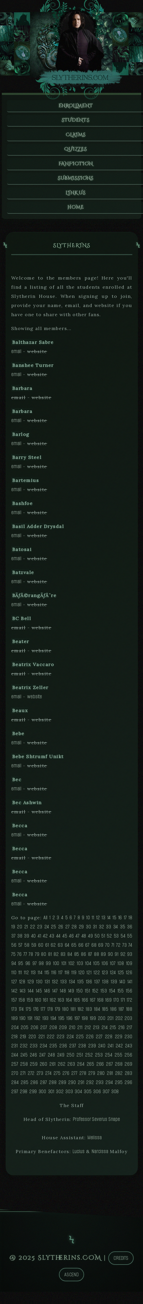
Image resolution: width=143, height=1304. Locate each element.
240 (101, 1048)
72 (118, 948)
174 (21, 1012)
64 (67, 948)
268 (118, 1067)
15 (114, 920)
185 (105, 1012)
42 (45, 939)
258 (24, 1067)
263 (71, 1067)
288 (52, 1085)
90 (110, 957)
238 (82, 1048)
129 (30, 984)
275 (56, 1076)
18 (130, 920)
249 (60, 1058)
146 (47, 993)
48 (83, 939)
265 (90, 1067)
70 (107, 948)
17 (125, 920)
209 (63, 1030)
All (45, 920)
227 (99, 1039)
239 (92, 1048)
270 (14, 1076)
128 (22, 984)
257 (14, 1067)
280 (101, 1076)
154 (112, 993)
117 (60, 975)
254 (108, 1058)
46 (71, 939)
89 (103, 957)
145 (39, 993)
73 (124, 948)
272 (31, 1076)
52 (109, 939)
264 (80, 1067)
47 (77, 939)
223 (60, 1039)
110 (13, 975)
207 (43, 1030)
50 (97, 939)
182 (81, 1012)
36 (129, 929)
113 (33, 975)
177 (42, 1012)
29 (81, 929)
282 (119, 1076)
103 (80, 966)
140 (122, 984)
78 (31, 957)
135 (80, 984)
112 (26, 975)
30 (88, 929)
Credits (121, 1261)
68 (94, 948)
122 (96, 975)
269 (128, 1067)
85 (76, 957)
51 (103, 939)
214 (105, 1030)
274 (48, 1076)
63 (60, 948)
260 (43, 1067)
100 (56, 966)
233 (33, 1048)
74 (130, 948)
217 (129, 1030)
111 (20, 975)
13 (103, 920)
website (34, 699)
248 (51, 1058)
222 (50, 1039)
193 (45, 1021)
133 (63, 984)
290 (72, 1085)
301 (51, 1094)
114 (40, 975)
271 (23, 1076)
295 (118, 1085)
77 (25, 957)
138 (105, 984)
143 (23, 993)
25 (53, 929)
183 (89, 1012)
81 (50, 957)
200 (101, 1021)
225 (80, 1039)
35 (122, 929)
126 (129, 975)
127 (14, 984)
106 (105, 966)
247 (42, 1058)
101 (63, 966)
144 (30, 993)
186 (113, 1012)
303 (69, 1094)
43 (51, 939)
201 (110, 1021)
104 (88, 966)
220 (32, 1039)
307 (106, 1094)
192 (37, 1021)
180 (65, 1012)
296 (128, 1085)
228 (108, 1039)
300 (42, 1094)
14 (109, 920)
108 (120, 966)
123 (105, 975)
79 (37, 957)
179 (57, 1012)
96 (28, 966)
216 (121, 1030)
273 (40, 1076)
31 (95, 929)
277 (74, 1076)
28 (74, 929)
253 (99, 1058)
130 (39, 984)
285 (24, 1085)
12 (98, 920)
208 (53, 1030)
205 (24, 1030)
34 (115, 929)
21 (26, 929)
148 (63, 993)
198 (85, 1021)
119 (73, 975)
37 (13, 939)
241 (110, 1048)
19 (13, 929)
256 (128, 1058)
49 (90, 939)
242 (119, 1048)
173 (14, 1012)
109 (129, 966)
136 (89, 984)
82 (56, 957)
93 (129, 957)
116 (53, 975)
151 (87, 993)
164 (69, 1003)
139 (114, 984)
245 (23, 1058)
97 (34, 966)
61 (47, 948)
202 (119, 1021)
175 (28, 1012)
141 (129, 984)
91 (116, 957)
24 (46, 929)
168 (100, 1003)
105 (96, 966)
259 (33, 1067)
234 (43, 1048)
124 (113, 975)
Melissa (94, 1140)
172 (129, 1003)
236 (63, 1048)
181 (72, 1012)
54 (123, 939)
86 (83, 957)
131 (47, 984)
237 (72, 1048)
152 (95, 993)
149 (71, 993)
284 (15, 1085)
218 (14, 1039)
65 (73, 948)
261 (52, 1067)
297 (14, 1094)
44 (58, 939)
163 (61, 1003)
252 (89, 1058)
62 (53, 948)
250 (70, 1058)
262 (61, 1067)
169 (108, 1003)
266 (100, 1067)
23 (39, 929)
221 (41, 1039)
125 (121, 975)
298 (23, 1094)
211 (79, 1030)
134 (72, 984)
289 (62, 1085)
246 (33, 1058)
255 (118, 1058)
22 (32, 929)
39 (26, 939)
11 (93, 920)
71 (113, 948)
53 (116, 939)
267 (109, 1067)
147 (54, 993)
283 (128, 1076)
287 (43, 1085)
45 (64, 939)
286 (34, 1085)
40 (33, 939)
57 (20, 948)
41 (39, 939)
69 (100, 948)
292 (90, 1085)
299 (33, 1094)
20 (19, 929)
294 (109, 1085)
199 (93, 1021)
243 (128, 1048)
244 (14, 1058)
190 (22, 1021)
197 (77, 1021)
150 (79, 993)
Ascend (71, 1277)
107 (112, 966)
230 (128, 1039)
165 (77, 1003)
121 (88, 975)
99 (48, 966)
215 (113, 1030)
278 (82, 1076)
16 (120, 920)
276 (65, 1076)
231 (14, 1048)
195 (61, 1021)
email (16, 354)
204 (15, 1030)
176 (36, 1012)
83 (63, 957)
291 (81, 1085)
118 (66, 975)
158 (22, 1003)
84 (69, 957)
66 (81, 948)
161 (45, 1003)
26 (60, 929)
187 (121, 1012)
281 (110, 1076)
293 (99, 1085)
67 (87, 948)
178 (50, 1012)
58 (26, 948)
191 (29, 1021)
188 (129, 1012)
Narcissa (100, 1154)
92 (123, 957)
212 (88, 1030)
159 (30, 1003)
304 (78, 1094)
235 (53, 1048)
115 (46, 975)
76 (19, 957)
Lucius (79, 1154)
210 (72, 1030)
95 (20, 966)
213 (96, 1030)
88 (96, 957)
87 (90, 957)
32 (101, 929)
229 (118, 1039)
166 (85, 1003)
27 (67, 929)
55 (129, 939)
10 (88, 920)
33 (108, 929)
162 (53, 1003)
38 (19, 939)
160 (38, 1003)
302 (59, 1094)
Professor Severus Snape (96, 1122)
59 (34, 948)
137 (97, 984)
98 (41, 966)
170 (116, 1003)
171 (123, 1003)
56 (13, 948)
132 (55, 984)
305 (87, 1094)
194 (53, 1021)
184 (97, 1012)
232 (23, 1048)
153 (103, 993)
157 (14, 1003)
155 (120, 993)
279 (91, 1076)
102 (71, 966)
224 (70, 1039)
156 (129, 993)
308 (115, 1094)
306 (97, 1094)
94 (13, 966)
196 (69, 1021)
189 (14, 1021)
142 (14, 993)
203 (128, 1021)
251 (79, 1058)
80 (43, 957)
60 (40, 948)
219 (23, 1039)
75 (13, 957)
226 (89, 1039)
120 (81, 975)
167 (92, 1003)
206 (34, 1030)
